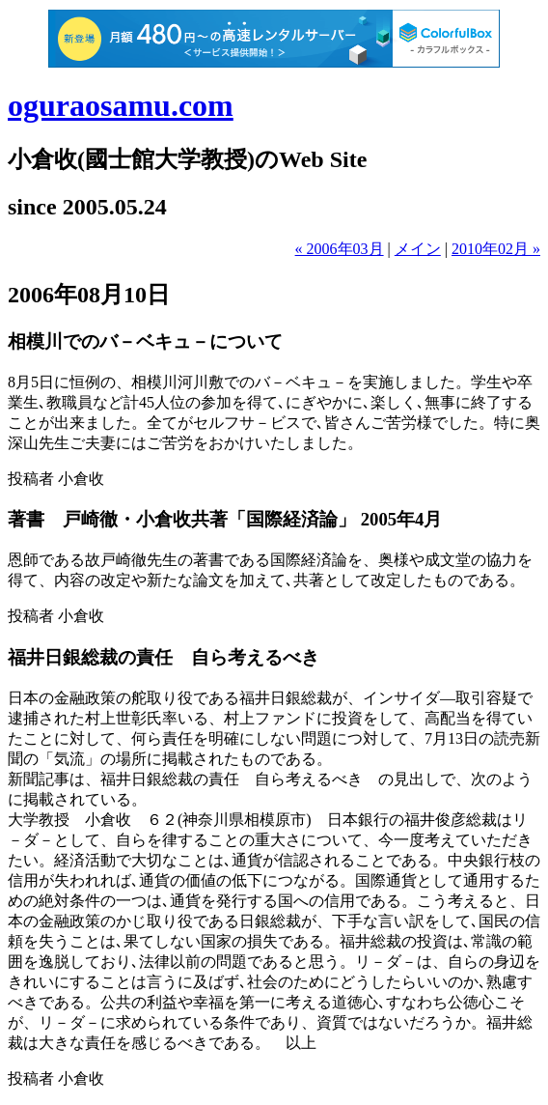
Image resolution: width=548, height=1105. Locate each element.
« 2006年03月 (339, 249)
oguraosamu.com (120, 105)
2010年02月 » (496, 249)
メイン (418, 249)
